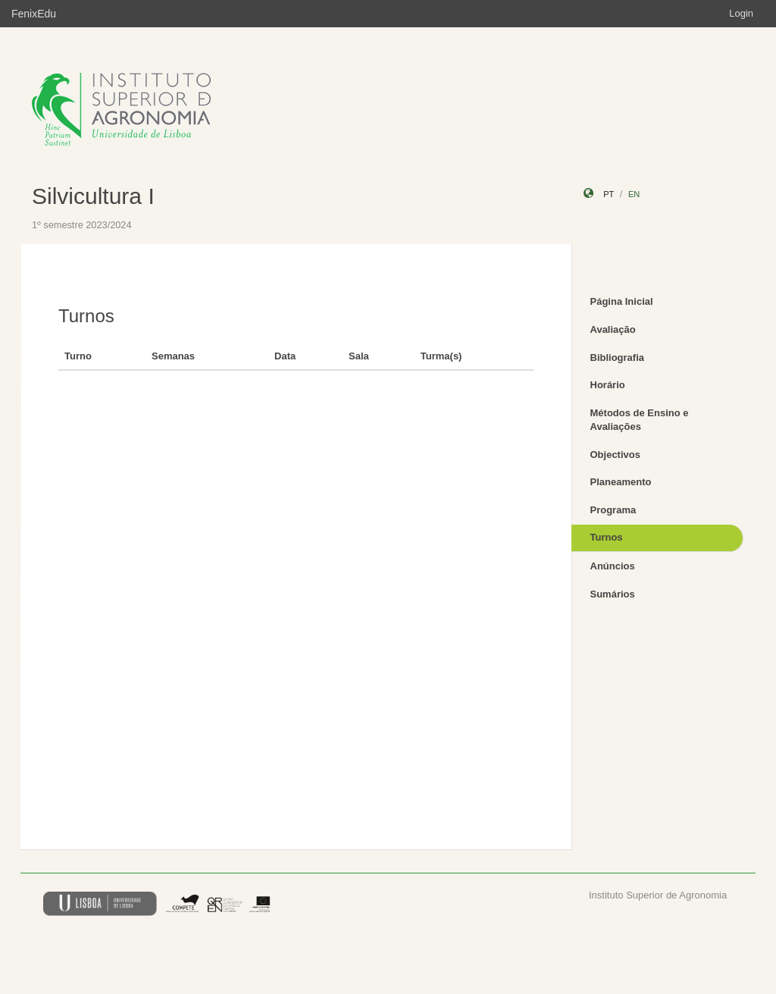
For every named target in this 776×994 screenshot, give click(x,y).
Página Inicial (621, 301)
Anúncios (612, 566)
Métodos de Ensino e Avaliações (639, 420)
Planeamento (621, 482)
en (634, 194)
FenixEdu (33, 14)
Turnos (606, 537)
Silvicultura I (93, 196)
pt (608, 194)
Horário (607, 384)
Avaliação (613, 329)
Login (741, 13)
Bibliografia (617, 357)
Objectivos (615, 454)
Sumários (612, 594)
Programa (613, 510)
